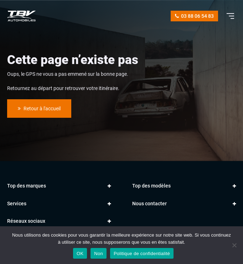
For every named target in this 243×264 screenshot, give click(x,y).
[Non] (234, 245)
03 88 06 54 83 (194, 16)
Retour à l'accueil (39, 108)
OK (80, 253)
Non (98, 253)
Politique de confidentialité (142, 253)
